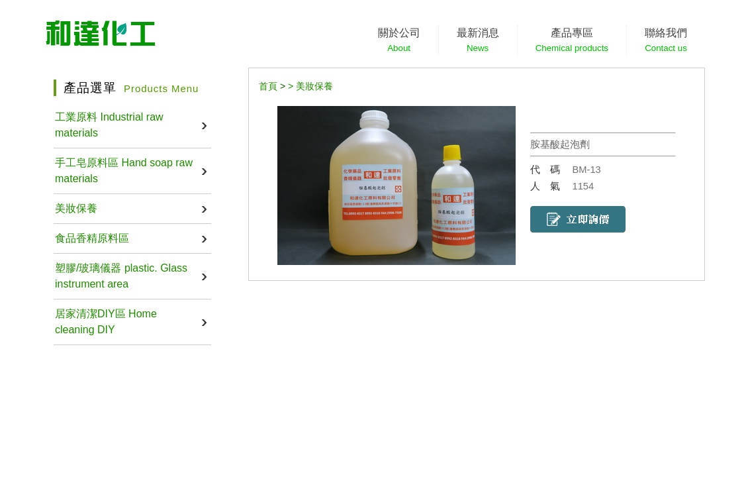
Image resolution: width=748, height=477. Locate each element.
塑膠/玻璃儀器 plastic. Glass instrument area (121, 276)
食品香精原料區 (92, 238)
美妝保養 (76, 208)
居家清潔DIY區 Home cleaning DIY (106, 321)
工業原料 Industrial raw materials (109, 124)
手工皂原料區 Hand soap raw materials (124, 170)
